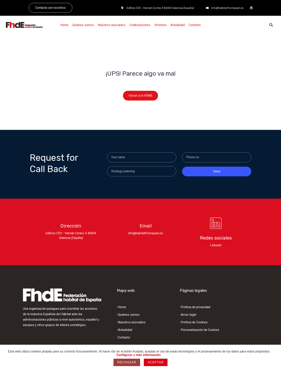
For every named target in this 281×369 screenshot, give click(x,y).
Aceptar (156, 362)
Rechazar (126, 362)
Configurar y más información (138, 355)
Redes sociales (216, 238)
